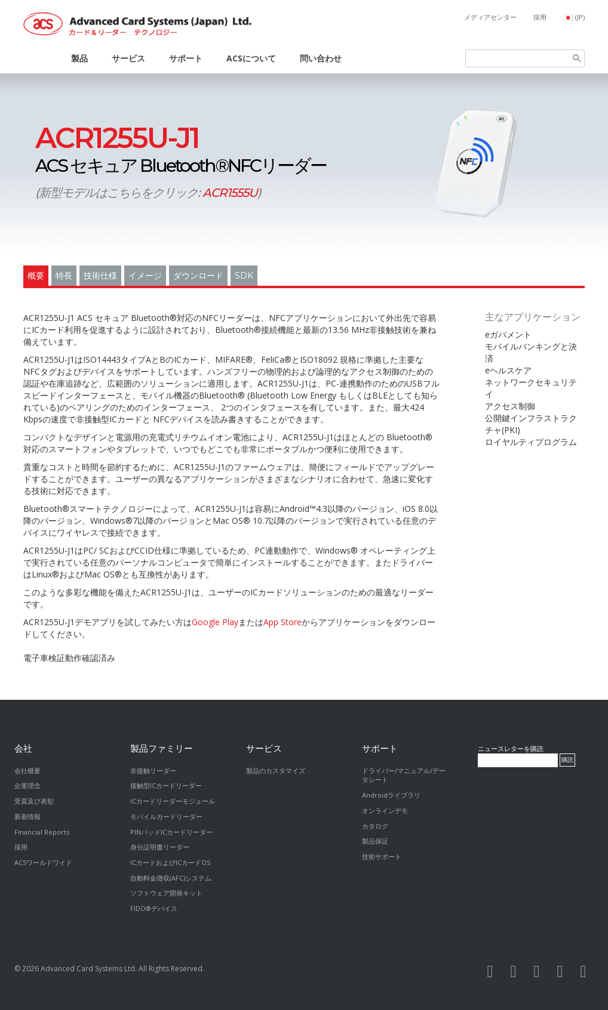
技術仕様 (100, 275)
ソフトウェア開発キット (166, 892)
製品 (79, 58)
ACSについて (251, 58)
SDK (244, 275)
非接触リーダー (153, 770)
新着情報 (27, 816)
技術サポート (381, 856)
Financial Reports (41, 831)
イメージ (145, 275)
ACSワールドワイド (43, 862)
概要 (35, 275)
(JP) (580, 17)
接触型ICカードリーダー (166, 785)
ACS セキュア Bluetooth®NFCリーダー (180, 151)
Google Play (215, 622)
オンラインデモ (385, 810)
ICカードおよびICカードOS (170, 862)
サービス (128, 58)
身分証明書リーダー (159, 846)
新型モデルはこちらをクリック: (148, 193)
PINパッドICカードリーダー (171, 831)
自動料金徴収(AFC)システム (170, 877)
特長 (64, 275)
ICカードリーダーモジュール (172, 800)
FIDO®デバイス (153, 908)
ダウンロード (198, 275)
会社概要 (27, 770)
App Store (282, 622)
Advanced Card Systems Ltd (88, 968)
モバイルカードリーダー (166, 816)
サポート (185, 58)
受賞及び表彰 (34, 800)
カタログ (375, 825)
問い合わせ (321, 58)
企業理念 (27, 785)
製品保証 (375, 840)
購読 (567, 760)
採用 (539, 17)
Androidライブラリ (391, 794)
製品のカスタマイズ (275, 770)
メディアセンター (490, 17)
